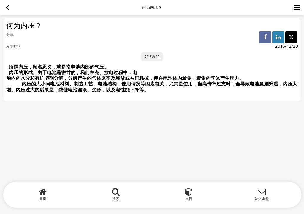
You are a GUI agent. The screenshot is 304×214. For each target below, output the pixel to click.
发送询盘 (262, 199)
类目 (188, 199)
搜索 (115, 199)
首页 (42, 199)
